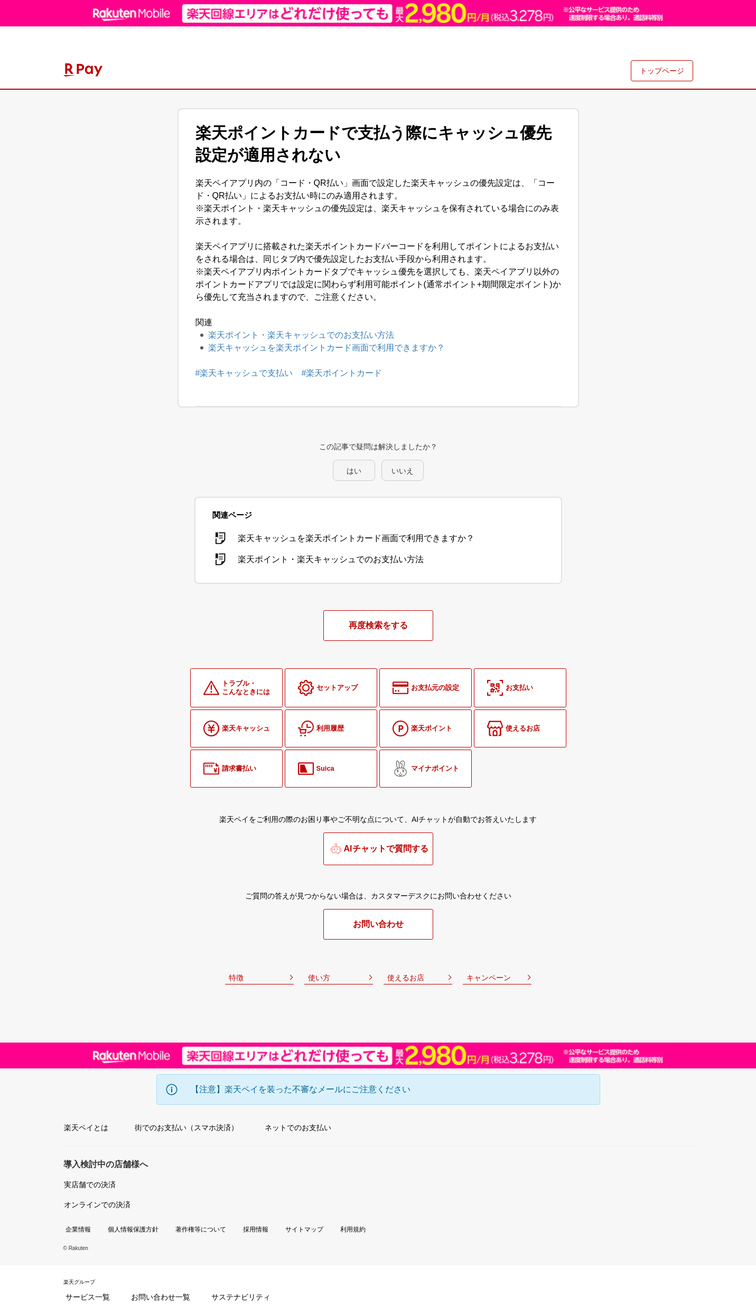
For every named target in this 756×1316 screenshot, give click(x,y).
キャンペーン (488, 977)
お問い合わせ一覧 (160, 1297)
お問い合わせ (378, 924)
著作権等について (200, 1229)
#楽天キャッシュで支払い (244, 372)
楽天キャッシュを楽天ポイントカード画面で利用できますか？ (326, 347)
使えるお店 (405, 977)
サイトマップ (304, 1229)
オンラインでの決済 (97, 1204)
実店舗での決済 (90, 1184)
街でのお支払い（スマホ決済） (186, 1127)
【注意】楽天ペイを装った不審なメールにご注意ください (300, 1089)
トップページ (662, 71)
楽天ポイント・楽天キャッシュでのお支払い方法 (301, 334)
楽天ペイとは (86, 1127)
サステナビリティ (240, 1297)
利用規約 (353, 1229)
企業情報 (78, 1229)
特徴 (236, 977)
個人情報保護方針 (133, 1229)
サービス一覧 (88, 1297)
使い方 (319, 977)
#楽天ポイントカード (341, 372)
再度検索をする (378, 625)
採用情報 (255, 1229)
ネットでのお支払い (298, 1127)
